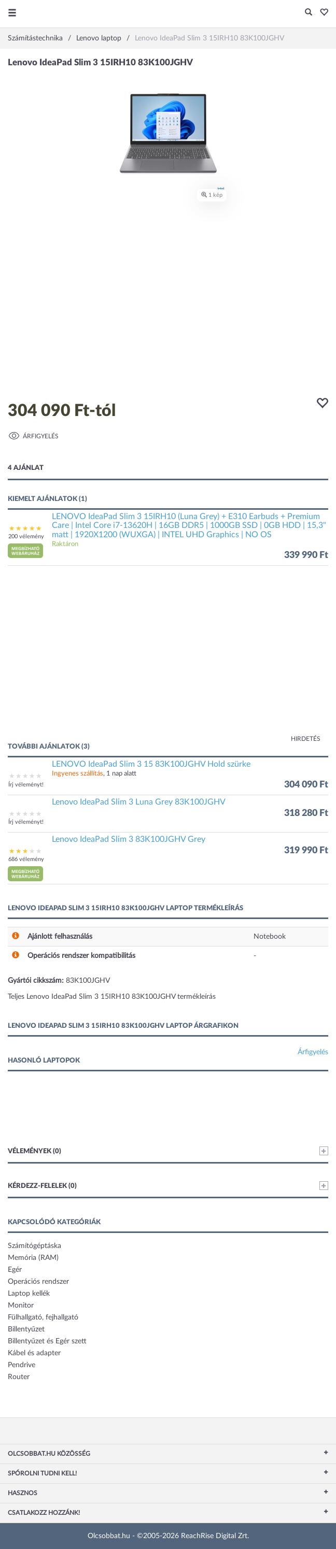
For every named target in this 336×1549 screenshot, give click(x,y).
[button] (321, 13)
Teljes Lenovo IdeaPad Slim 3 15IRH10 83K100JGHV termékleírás (112, 996)
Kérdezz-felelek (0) (168, 1185)
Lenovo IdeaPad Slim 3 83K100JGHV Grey (128, 839)
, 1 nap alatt (94, 773)
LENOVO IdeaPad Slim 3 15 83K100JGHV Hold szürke (151, 764)
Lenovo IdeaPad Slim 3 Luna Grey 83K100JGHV (139, 802)
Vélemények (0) (168, 1150)
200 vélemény (26, 536)
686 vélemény (26, 859)
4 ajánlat (26, 468)
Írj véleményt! (26, 784)
